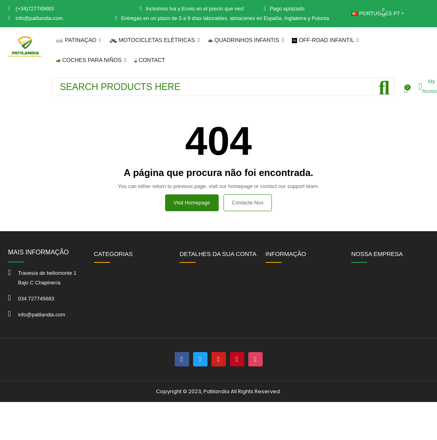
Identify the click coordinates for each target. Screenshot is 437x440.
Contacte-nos (247, 203)
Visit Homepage (192, 203)
